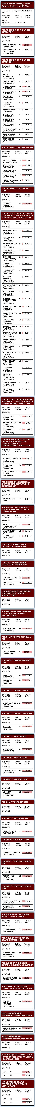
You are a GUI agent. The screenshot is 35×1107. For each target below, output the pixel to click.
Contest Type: (21, 22)
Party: (4, 22)
